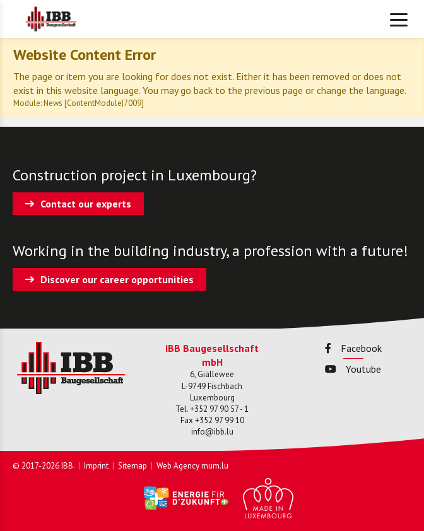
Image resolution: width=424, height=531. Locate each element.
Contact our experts (85, 203)
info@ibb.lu (212, 431)
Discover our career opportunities (117, 279)
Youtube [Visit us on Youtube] (353, 369)
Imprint (96, 465)
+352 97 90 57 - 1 (219, 409)
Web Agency (177, 465)
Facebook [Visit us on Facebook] (353, 348)
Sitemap (132, 465)
